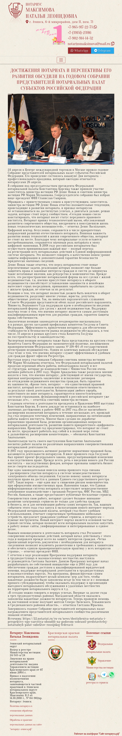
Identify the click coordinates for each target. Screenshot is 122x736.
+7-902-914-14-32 (80, 38)
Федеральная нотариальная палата (99, 646)
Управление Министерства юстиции (100, 662)
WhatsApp (79, 50)
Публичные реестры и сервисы (98, 678)
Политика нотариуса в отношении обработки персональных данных (21, 711)
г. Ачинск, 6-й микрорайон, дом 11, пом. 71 (59, 22)
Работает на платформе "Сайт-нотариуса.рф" (97, 733)
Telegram (102, 50)
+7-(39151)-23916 (79, 33)
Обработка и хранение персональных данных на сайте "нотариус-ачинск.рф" (26, 725)
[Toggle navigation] (61, 60)
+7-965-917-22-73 (82, 27)
